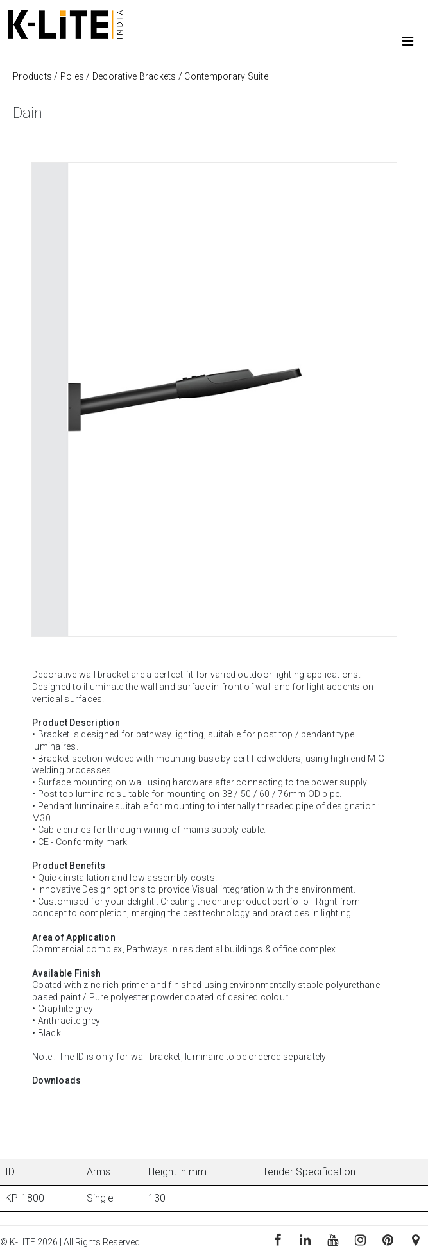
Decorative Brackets (134, 76)
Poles (72, 76)
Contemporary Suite (226, 76)
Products (33, 76)
